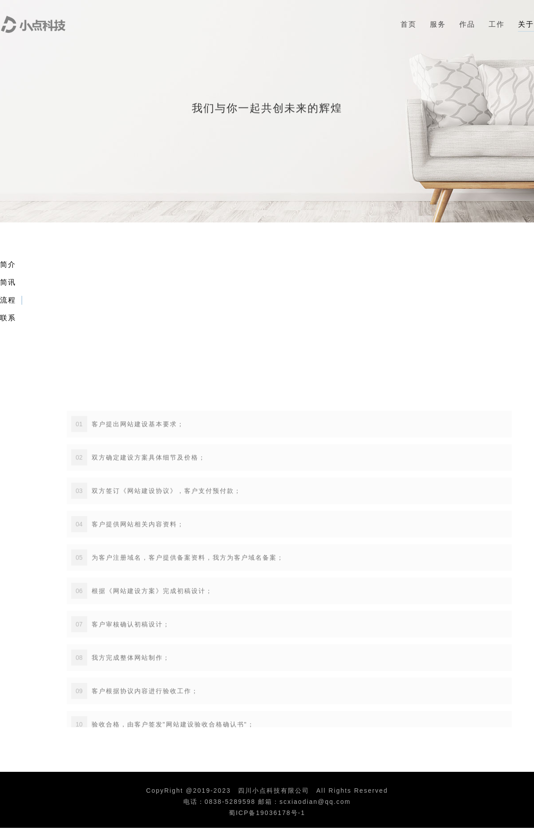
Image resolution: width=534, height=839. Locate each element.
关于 (526, 24)
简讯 (8, 282)
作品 (467, 24)
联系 (8, 318)
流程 (8, 300)
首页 (408, 24)
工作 (497, 24)
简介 (8, 264)
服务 (438, 24)
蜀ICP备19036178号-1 (267, 812)
